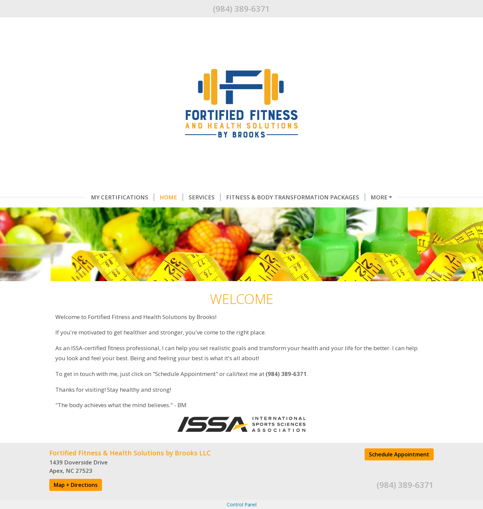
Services (168, 197)
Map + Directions (76, 498)
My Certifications (86, 197)
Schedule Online (226, 211)
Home (135, 197)
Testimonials (79, 211)
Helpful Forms (360, 197)
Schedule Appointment (399, 468)
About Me (127, 211)
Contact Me (172, 211)
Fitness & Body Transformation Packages (259, 197)
